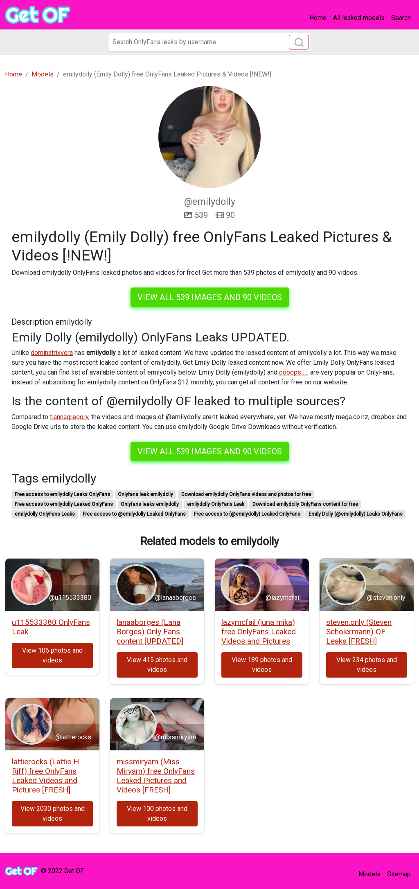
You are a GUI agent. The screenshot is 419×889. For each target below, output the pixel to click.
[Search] (209, 42)
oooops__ (294, 372)
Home (318, 18)
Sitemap (399, 874)
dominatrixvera (52, 353)
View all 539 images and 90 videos (209, 297)
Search (401, 18)
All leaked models (359, 18)
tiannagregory (69, 417)
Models (369, 874)
